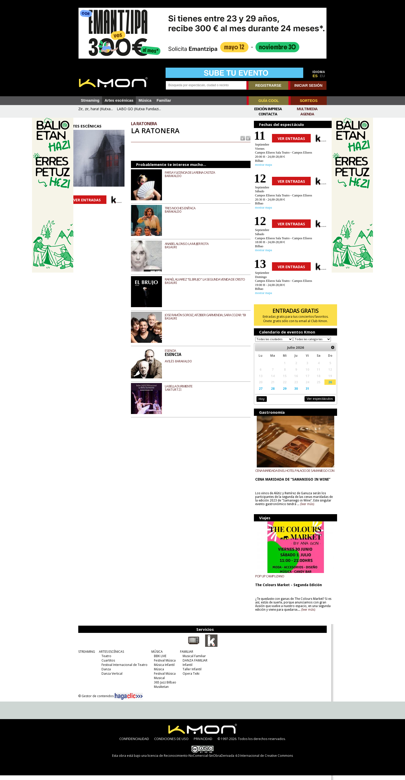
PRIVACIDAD (203, 743)
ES (315, 76)
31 (300, 393)
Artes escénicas (119, 100)
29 (279, 393)
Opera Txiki (189, 678)
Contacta (268, 114)
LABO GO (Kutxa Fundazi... (139, 108)
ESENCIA (175, 350)
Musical (158, 682)
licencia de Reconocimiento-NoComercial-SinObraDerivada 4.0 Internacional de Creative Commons (220, 760)
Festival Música (163, 665)
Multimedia (307, 108)
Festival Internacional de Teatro (123, 669)
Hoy (258, 404)
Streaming (90, 100)
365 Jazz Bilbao (164, 687)
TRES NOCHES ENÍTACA (185, 208)
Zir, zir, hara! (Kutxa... (95, 108)
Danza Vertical (110, 678)
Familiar (164, 100)
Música (144, 100)
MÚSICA (155, 656)
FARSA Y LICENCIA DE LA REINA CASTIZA (195, 172)
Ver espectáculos (310, 403)
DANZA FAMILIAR (193, 665)
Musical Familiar (193, 660)
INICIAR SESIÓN (308, 85)
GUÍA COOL (269, 101)
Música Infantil (163, 669)
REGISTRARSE (268, 85)
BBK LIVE (159, 660)
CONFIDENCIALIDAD (134, 743)
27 (257, 393)
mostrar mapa (260, 164)
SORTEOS (308, 101)
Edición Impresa (268, 108)
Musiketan (160, 691)
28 (268, 393)
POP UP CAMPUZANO (266, 580)
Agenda (307, 114)
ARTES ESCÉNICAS (110, 656)
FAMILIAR (185, 656)
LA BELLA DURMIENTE (183, 386)
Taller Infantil (190, 674)
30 (289, 393)
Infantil (186, 669)
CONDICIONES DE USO (171, 743)
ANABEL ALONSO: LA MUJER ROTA (191, 243)
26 (321, 387)
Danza (105, 674)
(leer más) (316, 509)
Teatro (105, 660)
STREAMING (85, 656)
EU (322, 76)
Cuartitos (107, 665)
